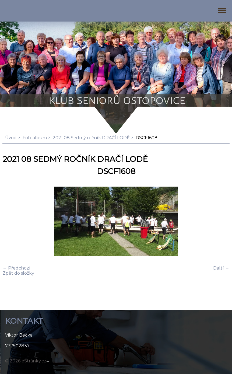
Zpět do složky (18, 273)
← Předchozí (16, 268)
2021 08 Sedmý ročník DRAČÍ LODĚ (91, 137)
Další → (221, 268)
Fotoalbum (35, 137)
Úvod (11, 137)
